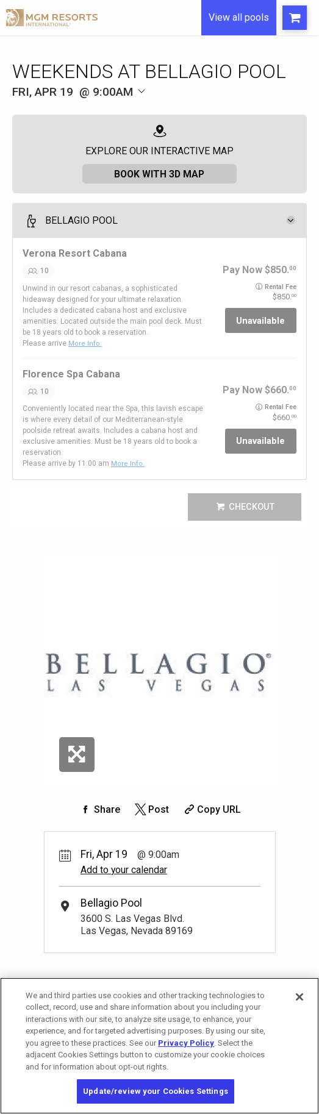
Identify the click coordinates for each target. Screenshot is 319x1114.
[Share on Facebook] (99, 809)
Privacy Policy (186, 1043)
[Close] (299, 997)
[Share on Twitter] (151, 809)
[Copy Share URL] (211, 809)
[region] (159, 1045)
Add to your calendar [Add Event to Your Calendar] (124, 869)
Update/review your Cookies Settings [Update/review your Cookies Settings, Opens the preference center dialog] (155, 1091)
